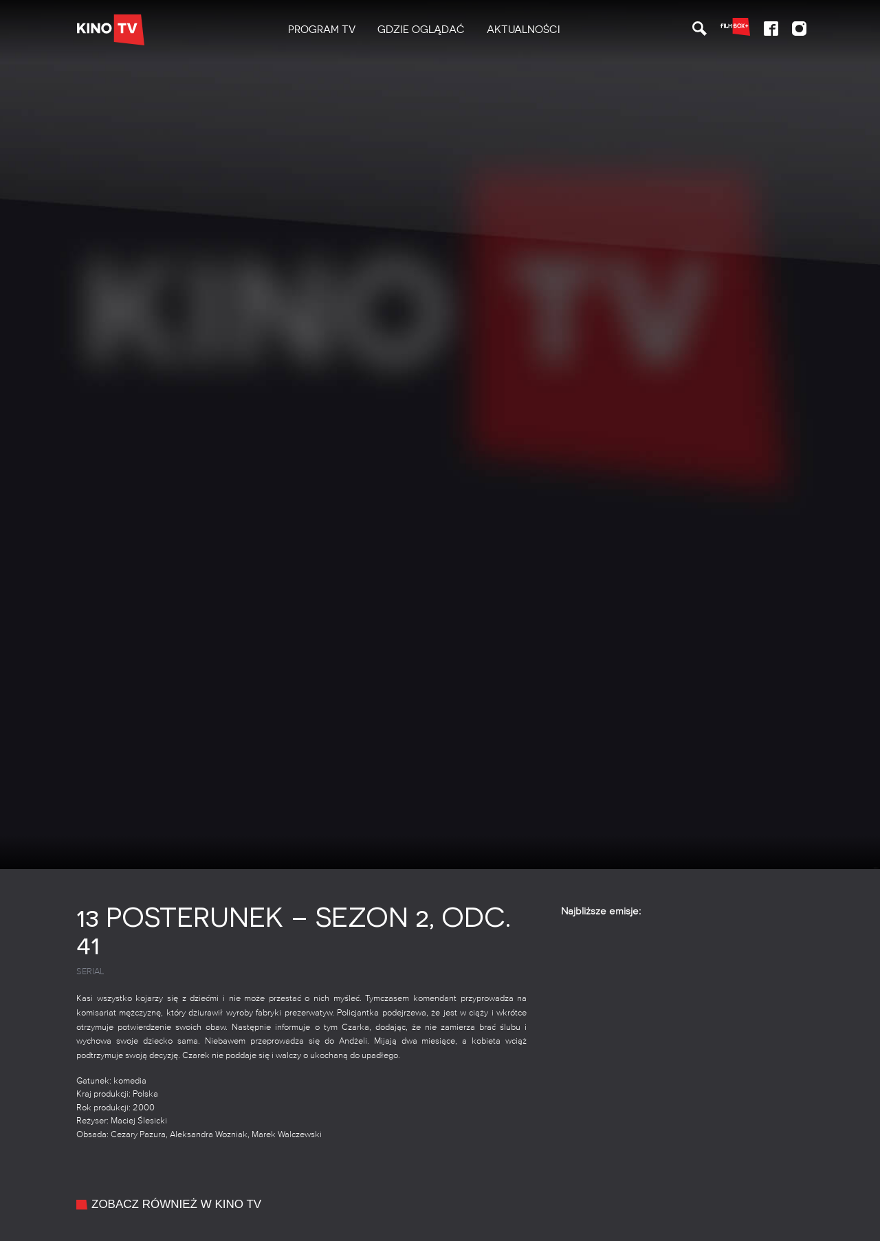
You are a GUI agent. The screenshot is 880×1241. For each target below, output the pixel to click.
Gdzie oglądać (421, 29)
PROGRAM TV (321, 29)
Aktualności (523, 29)
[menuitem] (321, 30)
